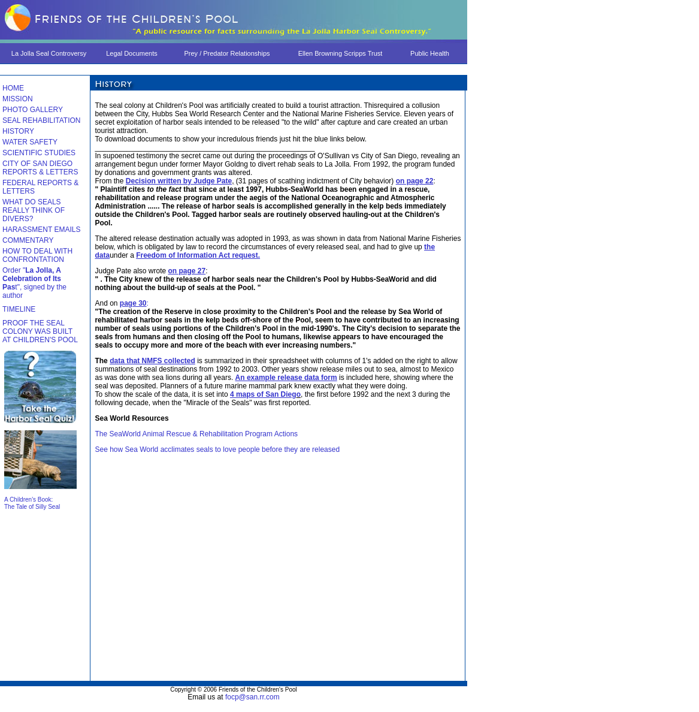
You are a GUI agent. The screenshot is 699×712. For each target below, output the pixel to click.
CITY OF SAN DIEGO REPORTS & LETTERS (40, 167)
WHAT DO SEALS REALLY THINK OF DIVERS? (33, 210)
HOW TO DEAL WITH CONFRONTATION (37, 255)
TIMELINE (18, 309)
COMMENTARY (28, 240)
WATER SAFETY (30, 142)
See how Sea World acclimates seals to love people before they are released (217, 449)
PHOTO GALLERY (32, 109)
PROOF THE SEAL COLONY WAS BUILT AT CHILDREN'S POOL (40, 331)
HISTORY (18, 131)
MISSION (17, 99)
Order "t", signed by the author (34, 283)
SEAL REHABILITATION (41, 120)
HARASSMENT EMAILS (41, 229)
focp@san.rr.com (252, 697)
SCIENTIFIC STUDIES (38, 153)
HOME (13, 88)
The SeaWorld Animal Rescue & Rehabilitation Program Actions (196, 434)
